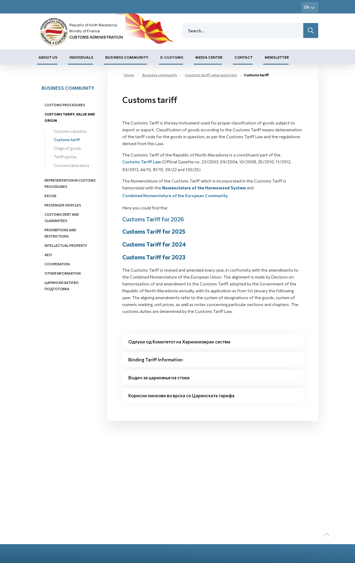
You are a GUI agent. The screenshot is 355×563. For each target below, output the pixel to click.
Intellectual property (66, 245)
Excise (51, 196)
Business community (126, 57)
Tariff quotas (65, 156)
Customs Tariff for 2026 (153, 219)
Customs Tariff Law (141, 161)
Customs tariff (67, 139)
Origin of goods (67, 148)
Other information (63, 273)
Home (129, 75)
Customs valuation (70, 131)
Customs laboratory (71, 165)
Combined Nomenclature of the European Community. (175, 195)
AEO (48, 255)
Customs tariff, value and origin (211, 75)
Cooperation (57, 264)
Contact (243, 57)
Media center (209, 57)
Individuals (81, 57)
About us (48, 57)
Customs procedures (65, 105)
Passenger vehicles (63, 205)
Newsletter (277, 57)
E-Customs (171, 57)
